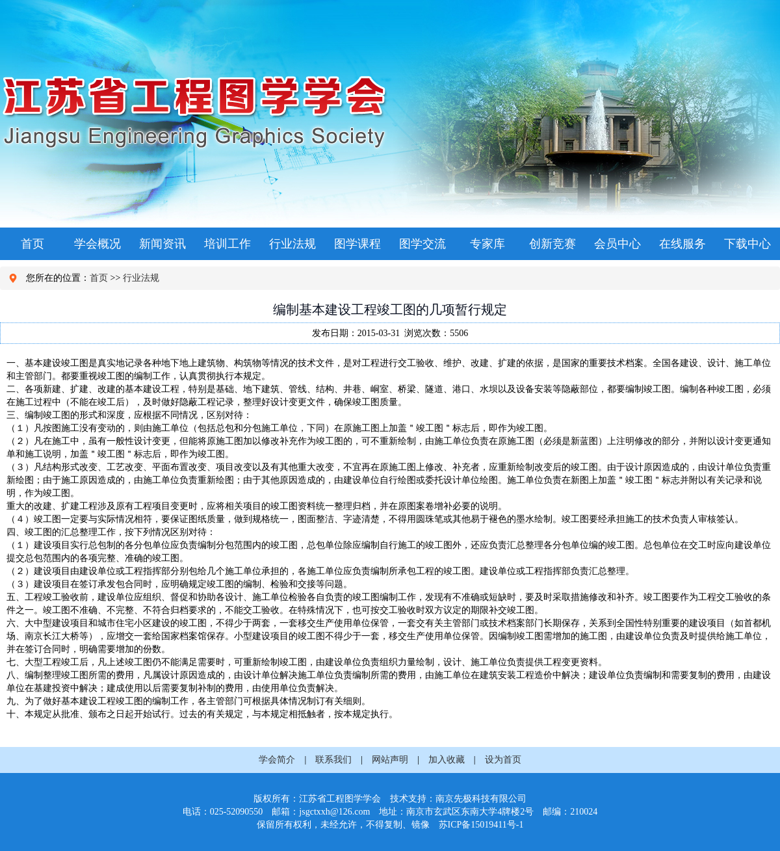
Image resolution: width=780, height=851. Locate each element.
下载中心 (747, 243)
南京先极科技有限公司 (481, 799)
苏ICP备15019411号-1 (481, 825)
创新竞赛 (552, 243)
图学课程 (357, 243)
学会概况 (97, 243)
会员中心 (617, 243)
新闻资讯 (162, 243)
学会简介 (277, 760)
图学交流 (422, 243)
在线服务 (682, 243)
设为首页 (503, 760)
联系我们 (333, 760)
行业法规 (292, 243)
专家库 (487, 243)
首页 (32, 243)
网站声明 (390, 760)
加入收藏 (446, 760)
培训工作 (227, 243)
